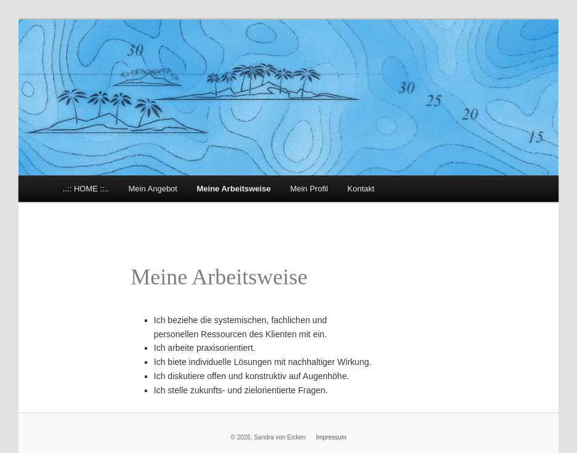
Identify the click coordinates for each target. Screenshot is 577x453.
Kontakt (360, 188)
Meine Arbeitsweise (233, 188)
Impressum (331, 437)
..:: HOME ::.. (86, 188)
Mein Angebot (152, 188)
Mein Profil (309, 188)
